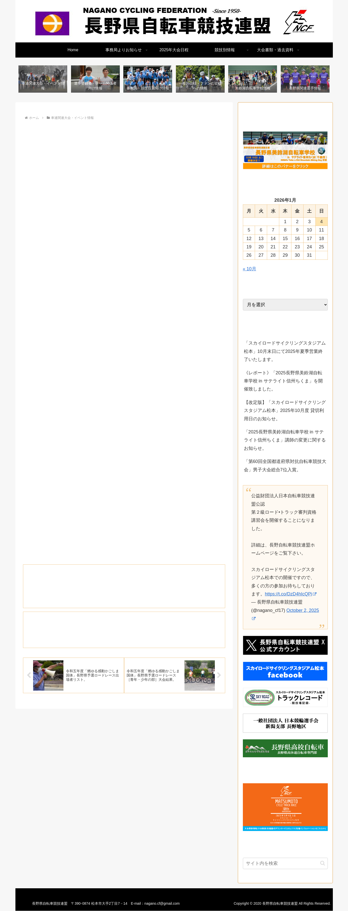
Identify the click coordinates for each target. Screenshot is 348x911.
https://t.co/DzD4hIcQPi (290, 594)
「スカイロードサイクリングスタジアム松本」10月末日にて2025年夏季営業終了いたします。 (285, 351)
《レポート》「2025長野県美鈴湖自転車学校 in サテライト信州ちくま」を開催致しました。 (283, 381)
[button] (322, 863)
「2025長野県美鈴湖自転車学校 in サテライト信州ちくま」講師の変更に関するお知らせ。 (285, 440)
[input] (285, 863)
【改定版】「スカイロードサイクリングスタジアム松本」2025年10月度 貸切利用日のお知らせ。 (285, 411)
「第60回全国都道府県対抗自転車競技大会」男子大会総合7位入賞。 (285, 465)
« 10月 (249, 269)
